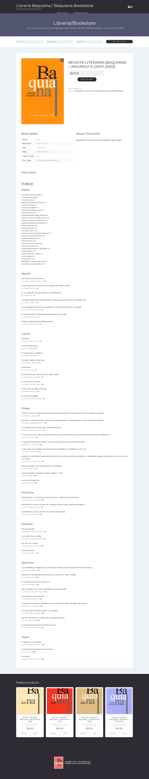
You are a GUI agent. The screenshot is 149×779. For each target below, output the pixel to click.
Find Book (119, 41)
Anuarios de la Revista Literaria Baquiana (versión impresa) (54, 28)
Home (28, 28)
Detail (25, 733)
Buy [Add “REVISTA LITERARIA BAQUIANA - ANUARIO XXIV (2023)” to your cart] (96, 733)
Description (29, 172)
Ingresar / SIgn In (116, 6)
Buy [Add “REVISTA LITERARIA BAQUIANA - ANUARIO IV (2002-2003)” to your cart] (126, 733)
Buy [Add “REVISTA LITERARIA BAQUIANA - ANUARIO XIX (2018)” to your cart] (37, 733)
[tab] (29, 172)
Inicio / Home (101, 6)
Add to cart (87, 79)
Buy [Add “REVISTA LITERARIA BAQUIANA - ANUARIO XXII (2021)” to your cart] (66, 733)
